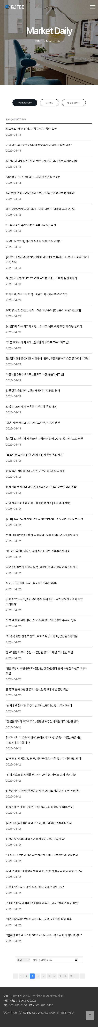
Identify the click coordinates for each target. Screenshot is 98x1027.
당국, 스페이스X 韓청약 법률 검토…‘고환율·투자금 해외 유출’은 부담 (44, 871)
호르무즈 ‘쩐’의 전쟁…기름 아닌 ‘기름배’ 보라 (31, 128)
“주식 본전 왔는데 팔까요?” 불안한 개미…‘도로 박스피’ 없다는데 (42, 855)
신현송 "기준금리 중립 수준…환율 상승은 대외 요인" (35, 887)
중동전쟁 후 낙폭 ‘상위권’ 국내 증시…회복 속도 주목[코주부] (40, 807)
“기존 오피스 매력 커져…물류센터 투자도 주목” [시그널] (38, 342)
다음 (76, 976)
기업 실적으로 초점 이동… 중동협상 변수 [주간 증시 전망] (38, 503)
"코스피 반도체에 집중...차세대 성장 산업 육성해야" (35, 454)
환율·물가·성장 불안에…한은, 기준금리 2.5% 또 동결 (35, 471)
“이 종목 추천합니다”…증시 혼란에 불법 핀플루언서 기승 (38, 551)
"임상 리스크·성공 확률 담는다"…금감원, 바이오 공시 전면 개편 (41, 774)
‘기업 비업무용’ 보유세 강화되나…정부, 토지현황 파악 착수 (39, 919)
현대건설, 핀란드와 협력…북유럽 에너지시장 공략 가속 (37, 294)
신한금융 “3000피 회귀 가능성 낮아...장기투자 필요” (36, 839)
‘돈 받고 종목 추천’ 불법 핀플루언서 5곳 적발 (31, 225)
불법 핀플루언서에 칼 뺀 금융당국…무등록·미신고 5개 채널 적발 (42, 535)
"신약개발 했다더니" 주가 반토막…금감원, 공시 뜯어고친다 (39, 705)
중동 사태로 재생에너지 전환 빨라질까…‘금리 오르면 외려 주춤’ (41, 487)
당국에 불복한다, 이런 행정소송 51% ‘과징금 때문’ (34, 241)
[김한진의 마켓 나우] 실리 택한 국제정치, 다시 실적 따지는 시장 (42, 161)
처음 (15, 976)
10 (71, 976)
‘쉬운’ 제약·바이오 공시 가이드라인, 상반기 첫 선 (33, 422)
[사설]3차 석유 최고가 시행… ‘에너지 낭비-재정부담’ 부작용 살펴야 (44, 326)
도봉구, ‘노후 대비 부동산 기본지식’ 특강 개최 (32, 406)
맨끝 (82, 976)
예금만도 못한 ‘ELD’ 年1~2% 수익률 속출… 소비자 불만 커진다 (42, 278)
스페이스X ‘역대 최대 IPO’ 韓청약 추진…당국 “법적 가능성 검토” (42, 903)
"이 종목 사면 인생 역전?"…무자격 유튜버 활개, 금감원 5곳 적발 (42, 636)
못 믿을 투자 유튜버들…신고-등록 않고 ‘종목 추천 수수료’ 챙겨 (41, 620)
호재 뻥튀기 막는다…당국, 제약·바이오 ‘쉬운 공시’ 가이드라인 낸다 (44, 758)
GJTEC (49, 102)
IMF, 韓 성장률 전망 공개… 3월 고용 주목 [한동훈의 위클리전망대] (43, 310)
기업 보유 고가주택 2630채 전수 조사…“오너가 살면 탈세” (39, 144)
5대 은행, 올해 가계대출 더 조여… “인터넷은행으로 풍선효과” (41, 193)
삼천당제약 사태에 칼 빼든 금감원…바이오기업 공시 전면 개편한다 (43, 790)
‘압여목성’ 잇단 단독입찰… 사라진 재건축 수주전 (33, 177)
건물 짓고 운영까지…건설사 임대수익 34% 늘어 (33, 390)
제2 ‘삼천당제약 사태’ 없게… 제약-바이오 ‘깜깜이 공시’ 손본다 (41, 209)
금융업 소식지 (73, 102)
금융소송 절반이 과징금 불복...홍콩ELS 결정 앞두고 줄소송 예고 (42, 567)
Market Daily (25, 102)
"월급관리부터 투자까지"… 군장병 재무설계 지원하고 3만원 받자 (42, 721)
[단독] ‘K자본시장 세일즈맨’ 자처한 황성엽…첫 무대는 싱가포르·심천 (45, 438)
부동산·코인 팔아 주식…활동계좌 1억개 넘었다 (32, 583)
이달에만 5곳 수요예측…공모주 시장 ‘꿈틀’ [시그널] (35, 374)
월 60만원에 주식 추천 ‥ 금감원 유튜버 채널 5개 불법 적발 (40, 652)
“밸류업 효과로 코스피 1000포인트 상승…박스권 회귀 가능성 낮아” (44, 935)
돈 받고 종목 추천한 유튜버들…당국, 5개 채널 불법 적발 (37, 689)
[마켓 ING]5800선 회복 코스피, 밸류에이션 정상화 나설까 (39, 823)
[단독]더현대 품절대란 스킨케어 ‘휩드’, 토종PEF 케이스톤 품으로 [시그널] (48, 358)
